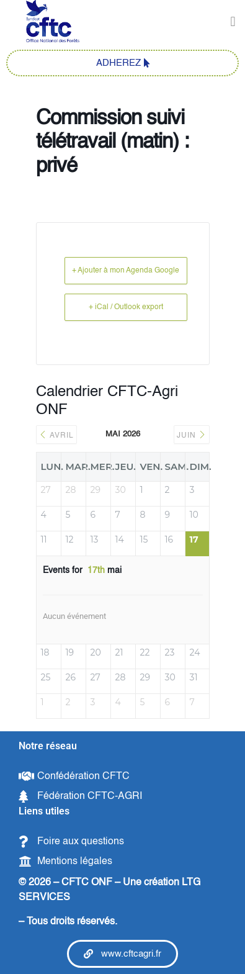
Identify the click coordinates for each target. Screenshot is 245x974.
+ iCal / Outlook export (126, 307)
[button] (233, 22)
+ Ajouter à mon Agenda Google (125, 270)
